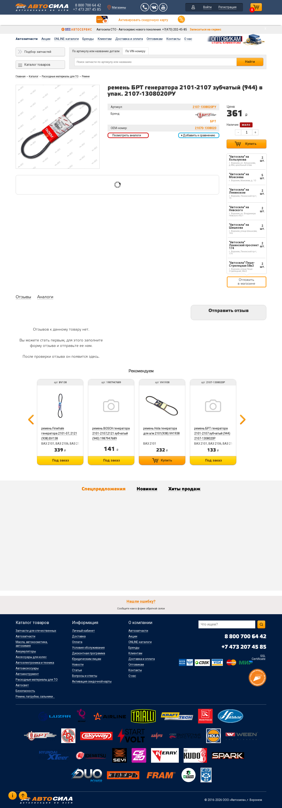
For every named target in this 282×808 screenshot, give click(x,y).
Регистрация (227, 7)
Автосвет (22, 685)
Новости (78, 664)
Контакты (173, 39)
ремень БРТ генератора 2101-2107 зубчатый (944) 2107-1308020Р (212, 433)
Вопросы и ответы (84, 675)
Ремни (86, 76)
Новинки (147, 489)
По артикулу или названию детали (95, 51)
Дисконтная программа (88, 653)
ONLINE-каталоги (66, 39)
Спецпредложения (104, 489)
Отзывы (23, 297)
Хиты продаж (184, 489)
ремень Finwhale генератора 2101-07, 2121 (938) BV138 (59, 433)
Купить (251, 144)
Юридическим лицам (86, 659)
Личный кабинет (83, 630)
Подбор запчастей (37, 52)
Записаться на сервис (205, 29)
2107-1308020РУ (204, 107)
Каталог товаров (37, 65)
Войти (207, 7)
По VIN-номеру (135, 51)
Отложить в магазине (246, 281)
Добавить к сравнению (198, 135)
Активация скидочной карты (92, 681)
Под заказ (60, 460)
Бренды (88, 39)
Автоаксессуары (27, 668)
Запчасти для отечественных (36, 630)
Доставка (79, 636)
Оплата (77, 642)
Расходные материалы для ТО (60, 76)
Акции (45, 39)
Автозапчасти (27, 39)
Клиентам (105, 39)
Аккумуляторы (26, 651)
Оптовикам (155, 39)
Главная (20, 76)
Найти (250, 62)
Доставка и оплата (129, 39)
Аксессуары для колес (31, 657)
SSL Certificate (258, 657)
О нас (188, 39)
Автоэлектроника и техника (35, 662)
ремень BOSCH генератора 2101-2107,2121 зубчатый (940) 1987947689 (111, 433)
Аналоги (45, 297)
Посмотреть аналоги (126, 135)
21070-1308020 (205, 128)
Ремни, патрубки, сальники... (35, 696)
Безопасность (25, 691)
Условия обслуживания (88, 647)
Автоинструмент (27, 674)
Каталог (33, 76)
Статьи (77, 670)
